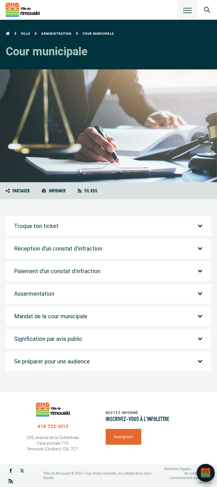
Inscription (123, 436)
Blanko (48, 478)
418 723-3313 (52, 426)
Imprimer (53, 190)
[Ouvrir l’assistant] (206, 473)
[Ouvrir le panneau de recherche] (207, 10)
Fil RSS (87, 190)
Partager (18, 190)
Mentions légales (177, 469)
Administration (56, 34)
